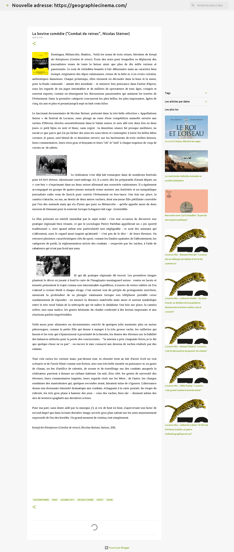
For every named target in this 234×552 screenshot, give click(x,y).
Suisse (110, 500)
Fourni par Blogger (117, 547)
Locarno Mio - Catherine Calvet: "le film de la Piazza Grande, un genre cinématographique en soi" (186, 429)
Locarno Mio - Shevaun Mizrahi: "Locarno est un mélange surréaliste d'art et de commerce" (186, 259)
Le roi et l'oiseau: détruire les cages (183, 141)
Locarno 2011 (67, 500)
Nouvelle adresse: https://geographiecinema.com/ (69, 5)
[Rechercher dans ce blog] (212, 5)
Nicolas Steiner (85, 500)
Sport (100, 500)
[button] (34, 44)
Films (54, 500)
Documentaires (41, 500)
